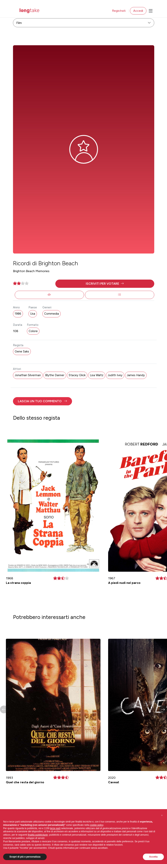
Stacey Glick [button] (77, 375)
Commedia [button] (51, 313)
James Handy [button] (136, 375)
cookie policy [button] (96, 825)
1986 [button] (18, 313)
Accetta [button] (153, 856)
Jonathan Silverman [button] (28, 375)
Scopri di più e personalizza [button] (24, 856)
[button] (104, 284)
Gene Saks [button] (22, 351)
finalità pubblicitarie (38, 834)
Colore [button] (33, 331)
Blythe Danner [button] (54, 375)
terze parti (55, 828)
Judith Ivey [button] (115, 375)
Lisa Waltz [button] (96, 375)
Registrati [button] (119, 11)
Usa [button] (32, 313)
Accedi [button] (138, 11)
